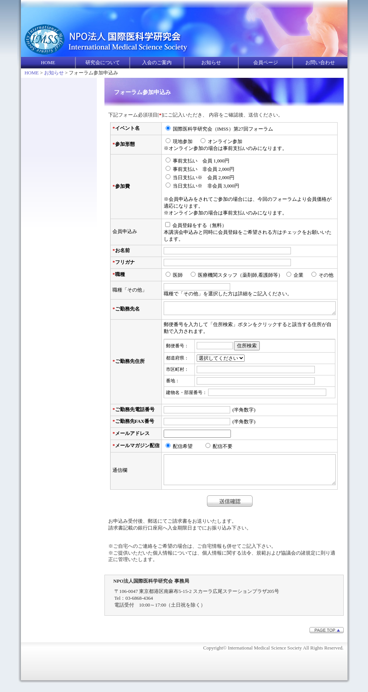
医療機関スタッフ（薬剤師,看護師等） (240, 275)
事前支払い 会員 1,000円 (201, 161)
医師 (180, 275)
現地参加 (185, 141)
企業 (301, 275)
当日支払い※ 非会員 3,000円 (206, 186)
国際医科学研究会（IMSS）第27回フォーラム (223, 129)
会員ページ (265, 62)
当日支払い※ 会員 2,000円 (203, 177)
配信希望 (187, 448)
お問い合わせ (320, 62)
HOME (48, 62)
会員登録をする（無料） (199, 225)
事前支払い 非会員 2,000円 (203, 169)
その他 (328, 275)
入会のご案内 (157, 62)
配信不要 (222, 448)
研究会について (102, 62)
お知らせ (211, 62)
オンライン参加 (225, 141)
